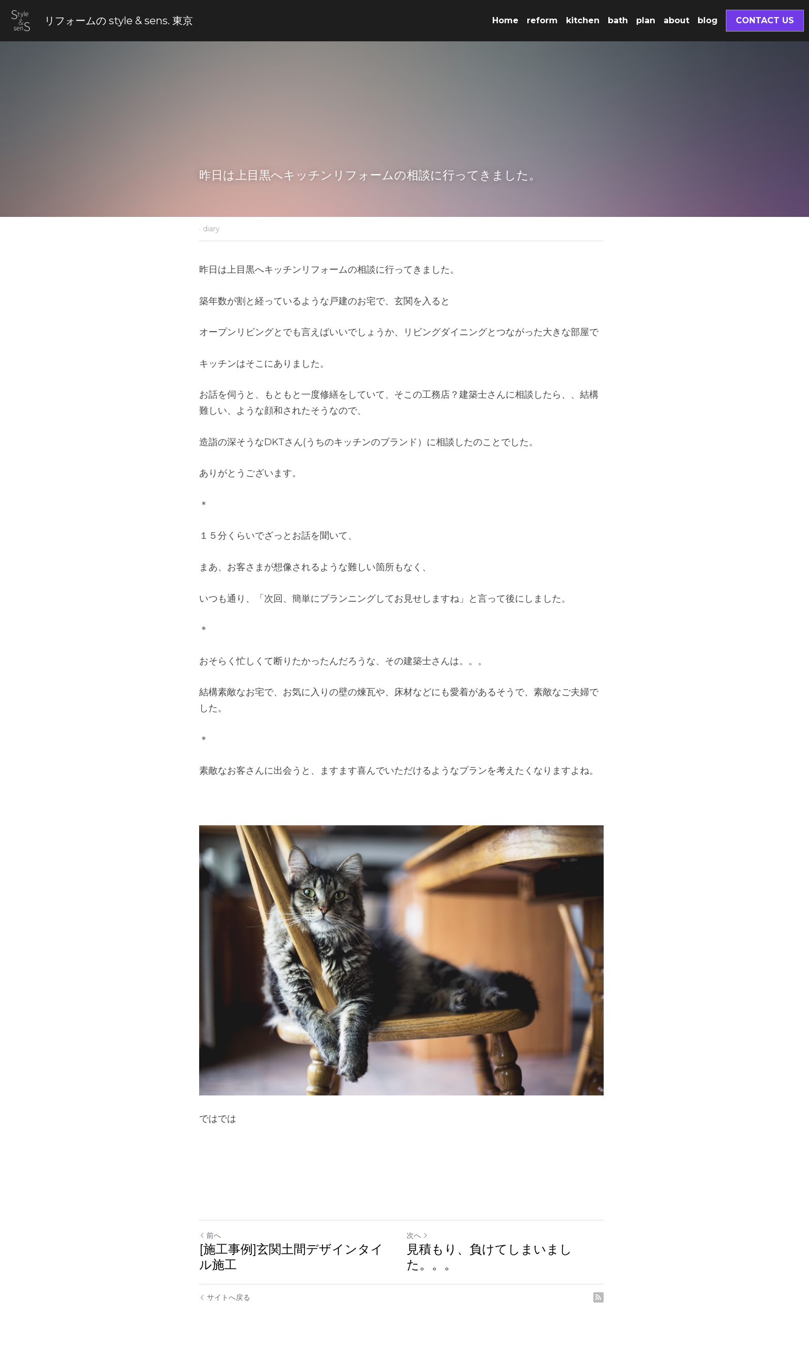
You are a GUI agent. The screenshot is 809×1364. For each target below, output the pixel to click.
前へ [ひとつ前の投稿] (210, 1239)
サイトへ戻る (224, 1301)
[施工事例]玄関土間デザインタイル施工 (297, 1261)
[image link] (20, 19)
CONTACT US (765, 20)
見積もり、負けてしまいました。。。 (492, 1261)
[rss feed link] (605, 1301)
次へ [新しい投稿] (420, 1239)
